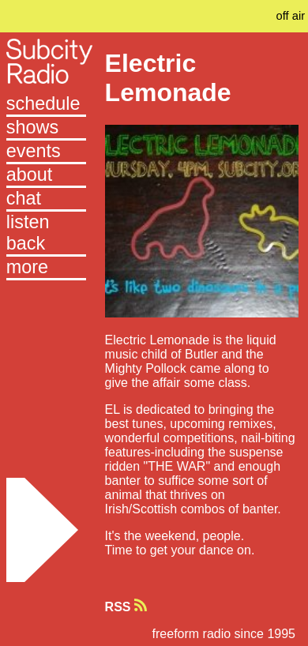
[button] (46, 268)
